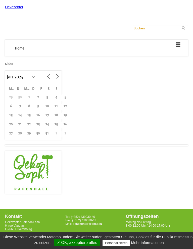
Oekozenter (14, 7)
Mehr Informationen (147, 242)
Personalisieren (116, 243)
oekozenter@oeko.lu (87, 224)
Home (19, 48)
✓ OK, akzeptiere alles (77, 242)
